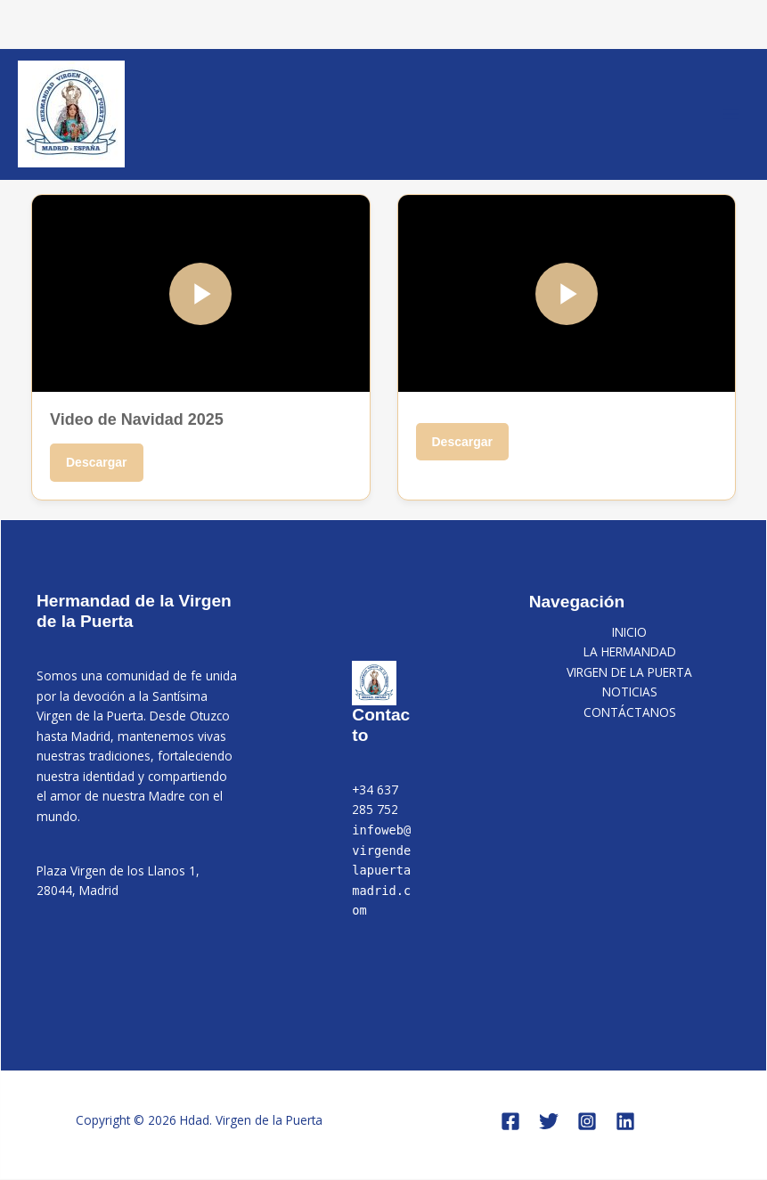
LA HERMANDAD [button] (629, 651)
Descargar (96, 462)
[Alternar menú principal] (732, 114)
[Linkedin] (625, 1121)
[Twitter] (549, 1121)
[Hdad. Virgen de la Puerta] (71, 114)
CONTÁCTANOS (629, 712)
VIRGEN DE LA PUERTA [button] (629, 671)
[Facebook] (510, 1121)
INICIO (629, 631)
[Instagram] (587, 1121)
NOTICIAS (629, 691)
